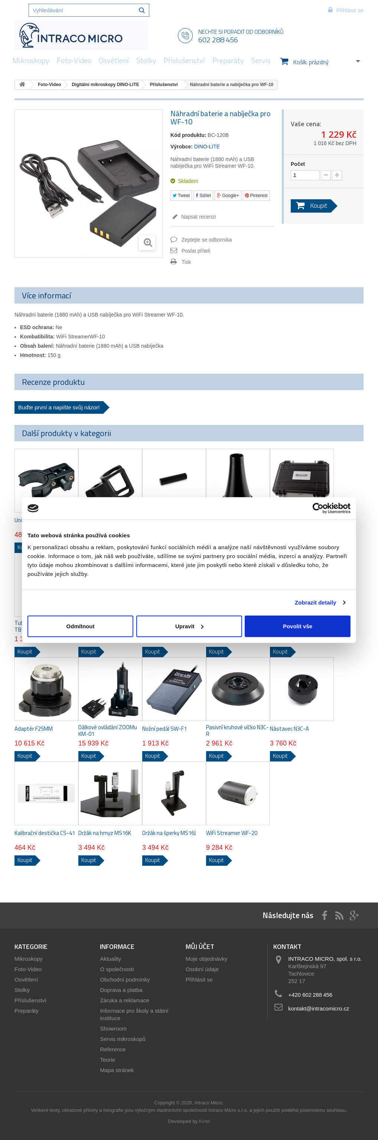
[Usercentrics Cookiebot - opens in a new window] (318, 508)
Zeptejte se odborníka (207, 240)
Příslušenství (184, 60)
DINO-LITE (207, 147)
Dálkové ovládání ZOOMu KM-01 (107, 730)
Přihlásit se (199, 979)
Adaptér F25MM (33, 728)
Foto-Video (74, 60)
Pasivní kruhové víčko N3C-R (237, 730)
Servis (261, 60)
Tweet (181, 195)
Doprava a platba (121, 990)
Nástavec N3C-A (289, 728)
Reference (113, 1049)
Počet (298, 164)
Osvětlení (114, 60)
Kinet (204, 1121)
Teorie (107, 1060)
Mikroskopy (31, 60)
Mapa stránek (117, 1070)
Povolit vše (297, 626)
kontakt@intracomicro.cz (318, 1008)
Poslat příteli (196, 251)
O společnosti (117, 969)
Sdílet (203, 195)
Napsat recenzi (198, 217)
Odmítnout (80, 626)
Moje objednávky (207, 959)
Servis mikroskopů (123, 1039)
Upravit (189, 626)
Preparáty (228, 60)
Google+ (228, 195)
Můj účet (200, 946)
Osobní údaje (202, 969)
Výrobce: (181, 147)
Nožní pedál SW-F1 (164, 728)
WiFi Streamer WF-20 (231, 833)
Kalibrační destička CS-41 (44, 833)
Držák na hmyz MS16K (104, 833)
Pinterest (256, 195)
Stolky (146, 60)
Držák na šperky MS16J (169, 833)
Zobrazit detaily (315, 602)
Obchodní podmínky (125, 979)
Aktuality (110, 959)
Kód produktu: (188, 135)
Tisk (186, 262)
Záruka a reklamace (124, 1000)
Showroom (113, 1028)
